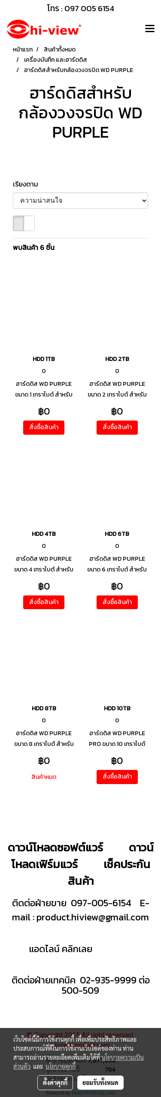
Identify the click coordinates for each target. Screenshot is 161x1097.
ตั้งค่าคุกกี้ (55, 1082)
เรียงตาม (28, 184)
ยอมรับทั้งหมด (100, 1082)
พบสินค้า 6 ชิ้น (34, 247)
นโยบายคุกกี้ (61, 1066)
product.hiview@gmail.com (92, 917)
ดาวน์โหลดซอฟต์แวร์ (55, 847)
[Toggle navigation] (149, 29)
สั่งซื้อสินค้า (43, 427)
